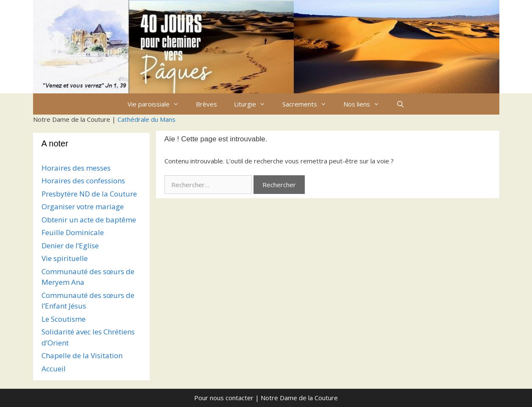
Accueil (54, 368)
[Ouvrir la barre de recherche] (400, 104)
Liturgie (254, 104)
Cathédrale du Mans (146, 119)
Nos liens (365, 104)
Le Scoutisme (64, 319)
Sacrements (308, 104)
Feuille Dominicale (73, 232)
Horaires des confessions (83, 180)
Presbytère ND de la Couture (89, 194)
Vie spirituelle (65, 258)
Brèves (206, 104)
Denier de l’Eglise (70, 245)
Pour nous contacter (223, 397)
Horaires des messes (76, 168)
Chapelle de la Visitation (82, 355)
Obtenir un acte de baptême (89, 220)
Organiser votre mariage (83, 206)
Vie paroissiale (157, 104)
